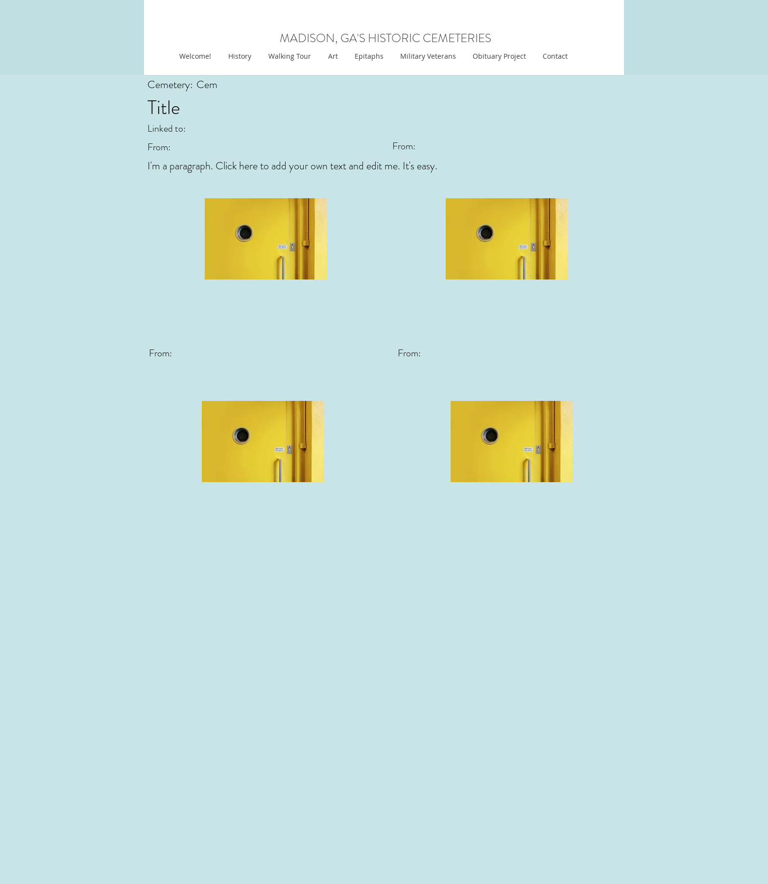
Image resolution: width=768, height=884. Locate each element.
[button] (331, 56)
